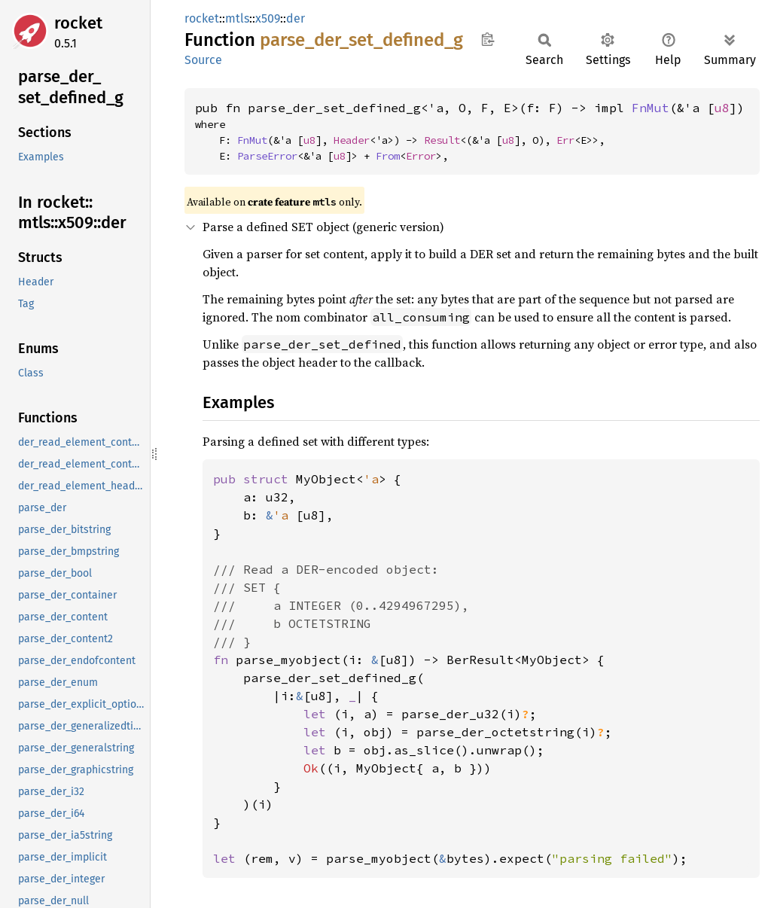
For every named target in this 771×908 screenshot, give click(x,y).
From (388, 156)
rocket (78, 23)
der (295, 18)
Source (203, 60)
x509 (267, 18)
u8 (722, 107)
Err (565, 140)
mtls (237, 18)
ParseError (267, 156)
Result (442, 140)
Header (352, 140)
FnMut (650, 107)
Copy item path (487, 39)
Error (421, 156)
